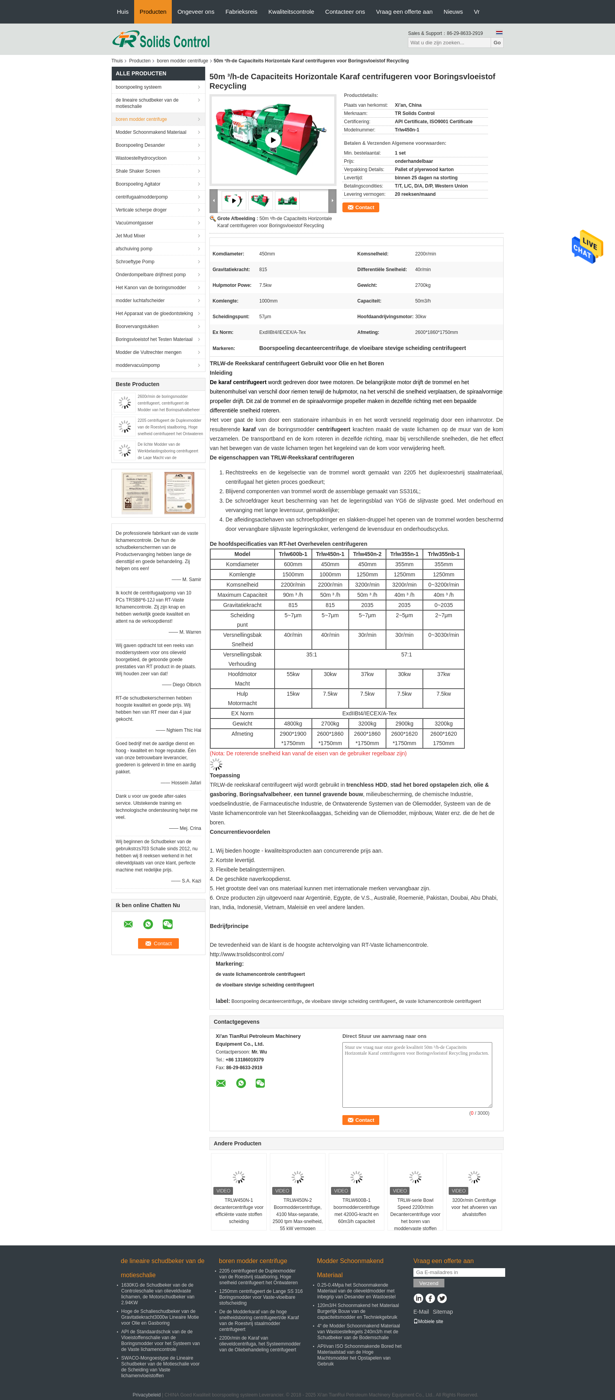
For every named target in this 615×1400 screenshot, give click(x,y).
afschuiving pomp (134, 249)
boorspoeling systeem (139, 87)
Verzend (429, 1283)
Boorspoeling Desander (140, 145)
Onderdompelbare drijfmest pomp (151, 274)
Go (497, 43)
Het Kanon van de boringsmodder (151, 287)
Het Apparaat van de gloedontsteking (154, 313)
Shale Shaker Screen (138, 171)
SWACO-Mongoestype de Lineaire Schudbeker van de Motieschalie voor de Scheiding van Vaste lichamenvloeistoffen (160, 1366)
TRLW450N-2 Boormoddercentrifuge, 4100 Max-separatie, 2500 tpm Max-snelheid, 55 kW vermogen (298, 1214)
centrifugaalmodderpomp (142, 197)
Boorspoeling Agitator (138, 184)
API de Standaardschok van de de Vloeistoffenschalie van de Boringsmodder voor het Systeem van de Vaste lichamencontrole (160, 1340)
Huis (123, 11)
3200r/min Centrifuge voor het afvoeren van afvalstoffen (474, 1207)
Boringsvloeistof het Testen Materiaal (154, 339)
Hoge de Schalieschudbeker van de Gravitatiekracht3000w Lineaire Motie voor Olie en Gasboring (160, 1317)
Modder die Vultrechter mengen (149, 352)
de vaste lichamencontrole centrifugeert (260, 974)
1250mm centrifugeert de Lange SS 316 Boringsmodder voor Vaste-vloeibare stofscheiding (261, 1297)
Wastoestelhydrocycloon (141, 158)
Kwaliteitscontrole (291, 11)
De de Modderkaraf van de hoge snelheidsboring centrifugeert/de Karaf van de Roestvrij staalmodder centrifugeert (259, 1320)
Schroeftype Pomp (135, 261)
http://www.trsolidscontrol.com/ (247, 954)
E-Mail (421, 1312)
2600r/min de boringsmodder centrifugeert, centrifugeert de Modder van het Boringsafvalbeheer (169, 403)
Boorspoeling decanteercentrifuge (266, 1001)
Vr (476, 11)
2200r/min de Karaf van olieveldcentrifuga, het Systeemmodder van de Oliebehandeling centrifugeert (259, 1344)
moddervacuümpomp (138, 365)
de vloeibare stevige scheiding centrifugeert (265, 985)
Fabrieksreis (242, 11)
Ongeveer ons (195, 11)
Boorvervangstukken (137, 326)
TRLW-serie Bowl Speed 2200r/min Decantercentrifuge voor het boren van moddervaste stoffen (415, 1214)
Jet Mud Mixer (130, 236)
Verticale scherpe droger (141, 210)
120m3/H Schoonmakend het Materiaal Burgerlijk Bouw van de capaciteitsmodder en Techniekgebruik (358, 1311)
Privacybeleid (146, 1395)
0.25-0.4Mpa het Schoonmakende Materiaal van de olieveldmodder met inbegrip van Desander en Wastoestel (356, 1291)
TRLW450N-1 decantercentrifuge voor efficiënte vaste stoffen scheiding (239, 1211)
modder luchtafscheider (140, 300)
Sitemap (443, 1312)
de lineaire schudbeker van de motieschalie (147, 103)
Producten (153, 11)
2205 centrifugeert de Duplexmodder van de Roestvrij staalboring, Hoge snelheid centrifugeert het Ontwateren (170, 427)
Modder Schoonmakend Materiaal (151, 132)
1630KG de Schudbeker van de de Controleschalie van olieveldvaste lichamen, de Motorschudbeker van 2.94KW (158, 1293)
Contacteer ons (345, 11)
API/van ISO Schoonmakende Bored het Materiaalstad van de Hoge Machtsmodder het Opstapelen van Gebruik (359, 1355)
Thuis (117, 61)
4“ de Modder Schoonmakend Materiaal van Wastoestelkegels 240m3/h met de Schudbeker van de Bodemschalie (358, 1331)
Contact (364, 207)
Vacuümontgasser (134, 223)
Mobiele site (428, 1321)
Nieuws (453, 11)
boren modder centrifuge (182, 61)
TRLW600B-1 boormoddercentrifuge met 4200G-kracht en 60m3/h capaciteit (356, 1211)
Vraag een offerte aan (404, 11)
